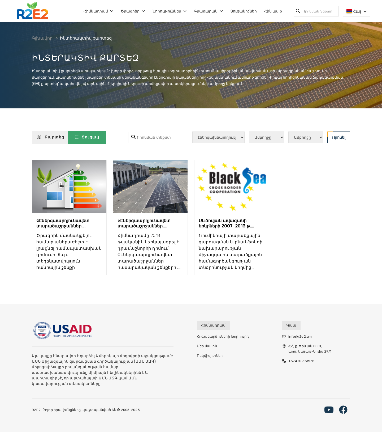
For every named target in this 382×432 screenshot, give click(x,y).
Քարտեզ (50, 137)
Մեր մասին (207, 346)
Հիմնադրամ (98, 11)
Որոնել (336, 135)
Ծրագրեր (133, 11)
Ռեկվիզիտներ (210, 356)
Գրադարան (208, 11)
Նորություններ (169, 11)
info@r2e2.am (297, 336)
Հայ (356, 11)
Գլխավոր (42, 38)
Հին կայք (273, 11)
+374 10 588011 (298, 361)
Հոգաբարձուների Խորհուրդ (223, 336)
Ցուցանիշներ (243, 11)
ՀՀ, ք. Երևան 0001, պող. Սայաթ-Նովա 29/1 (306, 348)
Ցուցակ (87, 137)
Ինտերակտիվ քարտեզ (86, 38)
